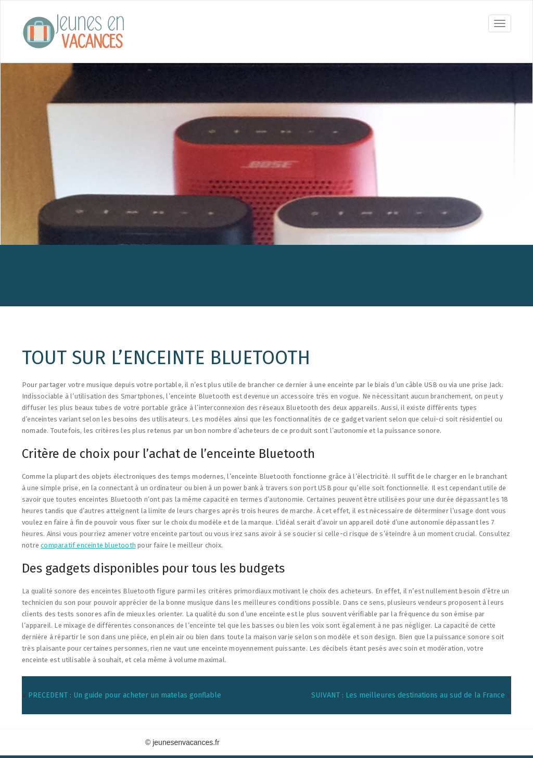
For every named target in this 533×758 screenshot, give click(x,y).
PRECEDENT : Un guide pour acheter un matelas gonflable (124, 695)
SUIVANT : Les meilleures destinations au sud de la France (408, 695)
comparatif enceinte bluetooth (88, 545)
